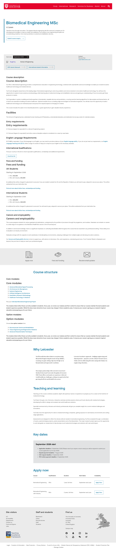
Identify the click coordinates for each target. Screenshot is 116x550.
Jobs (7, 526)
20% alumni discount (14, 67)
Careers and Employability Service (18, 239)
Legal (8, 545)
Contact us (9, 522)
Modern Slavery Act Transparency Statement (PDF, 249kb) (77, 545)
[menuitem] (55, 6)
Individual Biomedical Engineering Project (24, 302)
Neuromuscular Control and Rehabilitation (22, 327)
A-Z (7, 516)
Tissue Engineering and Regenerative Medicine (23, 330)
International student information (38, 67)
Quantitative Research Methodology (20, 295)
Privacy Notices (41, 545)
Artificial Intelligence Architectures (20, 293)
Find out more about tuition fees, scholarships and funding (23, 188)
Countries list (11, 156)
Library (37, 518)
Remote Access (40, 520)
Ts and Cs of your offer (53, 545)
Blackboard (39, 516)
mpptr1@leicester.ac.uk (84, 59)
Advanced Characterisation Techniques (21, 332)
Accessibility (9, 518)
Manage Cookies (58, 547)
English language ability (71, 141)
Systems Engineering (16, 291)
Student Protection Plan (102, 545)
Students (38, 524)
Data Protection (30, 545)
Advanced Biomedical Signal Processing (21, 287)
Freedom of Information (18, 545)
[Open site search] (109, 6)
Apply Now (99, 482)
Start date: (9, 57)
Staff (37, 522)
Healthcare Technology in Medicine (20, 297)
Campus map (69, 528)
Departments (9, 520)
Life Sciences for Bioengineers (18, 289)
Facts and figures (11, 524)
